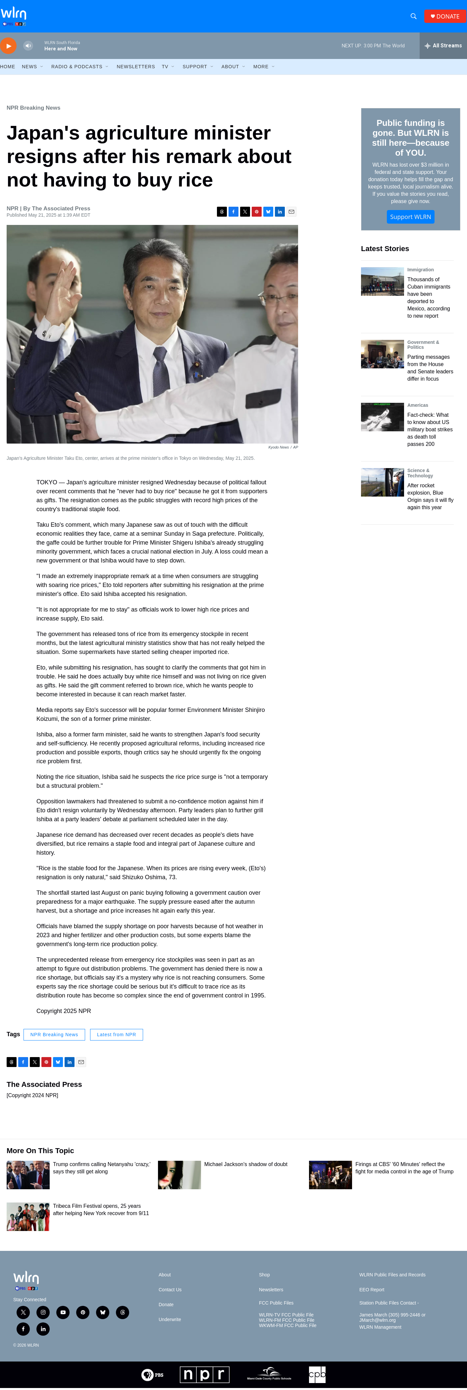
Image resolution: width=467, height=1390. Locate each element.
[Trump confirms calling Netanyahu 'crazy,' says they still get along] (28, 1177)
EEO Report (371, 1292)
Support (194, 69)
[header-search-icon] (414, 18)
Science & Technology (420, 475)
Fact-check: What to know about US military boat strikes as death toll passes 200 (430, 431)
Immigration (420, 271)
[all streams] (443, 48)
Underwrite (170, 1321)
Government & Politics (423, 347)
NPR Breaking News (34, 110)
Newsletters (136, 69)
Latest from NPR (116, 1037)
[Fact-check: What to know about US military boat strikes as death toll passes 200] (382, 419)
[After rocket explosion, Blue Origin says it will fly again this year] (382, 484)
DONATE (448, 17)
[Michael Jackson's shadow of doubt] (179, 1177)
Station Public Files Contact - (389, 1305)
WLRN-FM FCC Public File (286, 1322)
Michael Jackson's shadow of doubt (245, 1166)
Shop (264, 1277)
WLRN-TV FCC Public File (286, 1316)
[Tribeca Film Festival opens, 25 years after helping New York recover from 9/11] (28, 1219)
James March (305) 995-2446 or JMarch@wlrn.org (392, 1319)
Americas (417, 407)
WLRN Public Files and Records (392, 1277)
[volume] (28, 48)
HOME (7, 69)
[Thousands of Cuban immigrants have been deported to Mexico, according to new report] (382, 283)
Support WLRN (410, 219)
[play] (8, 48)
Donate (166, 1307)
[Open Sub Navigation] (42, 69)
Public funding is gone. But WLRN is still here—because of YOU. (410, 140)
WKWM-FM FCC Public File (287, 1327)
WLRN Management (380, 1329)
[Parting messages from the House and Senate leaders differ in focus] (382, 356)
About (230, 69)
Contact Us (170, 1292)
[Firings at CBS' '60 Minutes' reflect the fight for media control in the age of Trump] (330, 1177)
